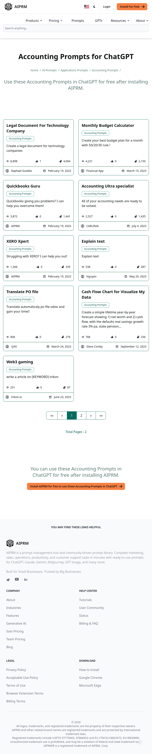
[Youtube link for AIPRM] (17, 580)
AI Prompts (49, 70)
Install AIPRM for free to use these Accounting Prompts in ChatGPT (76, 486)
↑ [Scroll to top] (142, 743)
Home (35, 70)
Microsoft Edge (90, 685)
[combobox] (76, 28)
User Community (91, 608)
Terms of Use (15, 685)
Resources (120, 20)
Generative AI (16, 623)
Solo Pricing (14, 631)
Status (83, 615)
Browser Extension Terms (24, 693)
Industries (13, 608)
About (142, 20)
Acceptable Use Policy (22, 677)
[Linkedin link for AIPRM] (26, 580)
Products (34, 20)
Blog (9, 647)
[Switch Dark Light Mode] (94, 6)
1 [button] (72, 415)
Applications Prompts (75, 70)
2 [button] (81, 415)
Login (106, 6)
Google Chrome (90, 677)
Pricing (56, 20)
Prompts (78, 20)
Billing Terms (15, 701)
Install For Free (132, 7)
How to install (89, 670)
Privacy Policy (16, 670)
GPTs (98, 20)
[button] (51, 415)
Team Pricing (15, 639)
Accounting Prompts (105, 70)
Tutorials (85, 600)
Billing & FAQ (88, 623)
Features (12, 615)
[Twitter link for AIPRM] (8, 580)
